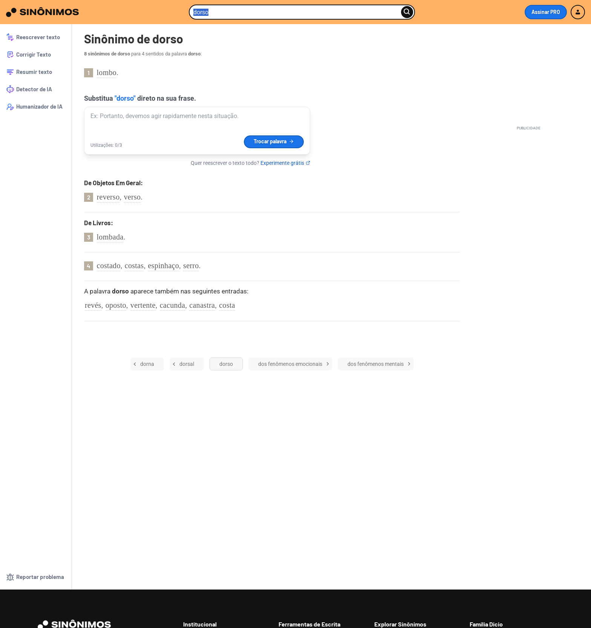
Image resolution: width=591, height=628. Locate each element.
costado (109, 265)
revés (93, 305)
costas (134, 265)
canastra (202, 305)
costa (227, 305)
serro (191, 265)
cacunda (172, 305)
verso (132, 197)
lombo (107, 72)
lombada (110, 237)
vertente (143, 305)
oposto (116, 305)
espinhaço (163, 265)
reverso (108, 197)
